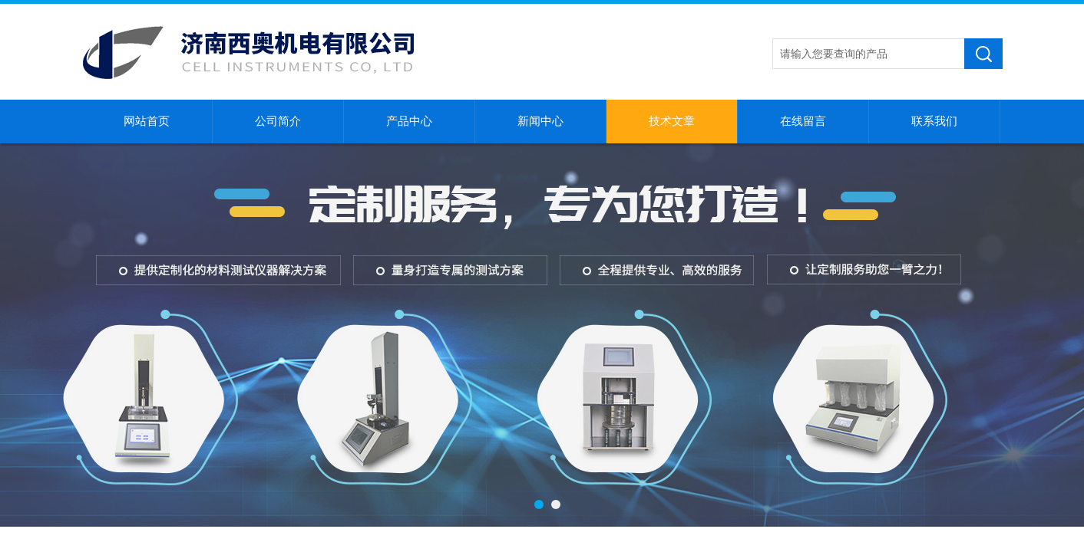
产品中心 (409, 121)
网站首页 (147, 121)
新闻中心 (540, 121)
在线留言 (803, 121)
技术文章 (672, 121)
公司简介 (278, 121)
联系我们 (934, 121)
